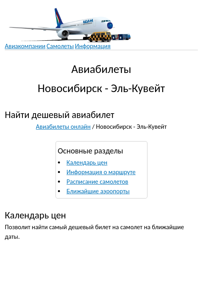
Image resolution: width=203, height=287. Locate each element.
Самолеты (60, 46)
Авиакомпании (25, 46)
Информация (93, 46)
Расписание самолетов (97, 181)
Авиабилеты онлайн (63, 126)
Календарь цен (87, 162)
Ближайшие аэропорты (98, 191)
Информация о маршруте (101, 172)
